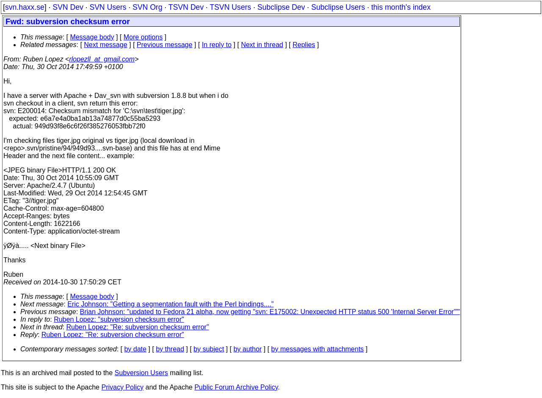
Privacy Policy (122, 387)
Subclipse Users (338, 7)
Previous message (165, 44)
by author (247, 349)
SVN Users (107, 7)
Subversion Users (141, 372)
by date (135, 349)
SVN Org (147, 7)
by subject (209, 349)
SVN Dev (68, 7)
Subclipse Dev (281, 7)
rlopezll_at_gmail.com (102, 59)
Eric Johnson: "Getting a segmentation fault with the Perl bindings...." (170, 304)
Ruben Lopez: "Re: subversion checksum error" (137, 327)
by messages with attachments (317, 349)
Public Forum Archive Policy (236, 387)
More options (143, 37)
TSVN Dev (186, 7)
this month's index (401, 7)
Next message (105, 44)
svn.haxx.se (24, 7)
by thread (170, 349)
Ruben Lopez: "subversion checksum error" (119, 319)
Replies (304, 44)
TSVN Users (230, 7)
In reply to (217, 44)
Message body (92, 37)
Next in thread (262, 44)
